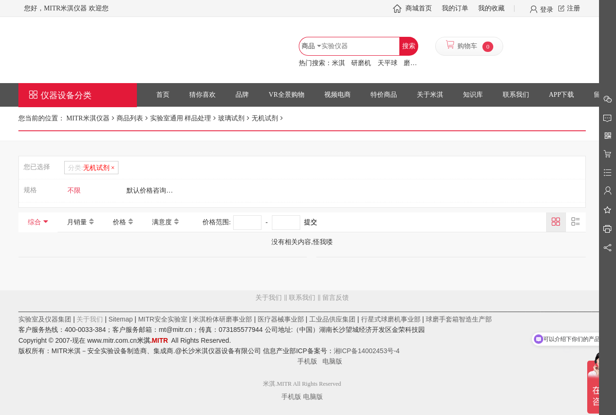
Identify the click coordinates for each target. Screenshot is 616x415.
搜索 (408, 46)
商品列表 (130, 118)
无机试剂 (265, 118)
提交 (310, 222)
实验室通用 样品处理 (180, 118)
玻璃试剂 (231, 118)
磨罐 (410, 63)
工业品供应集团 (332, 319)
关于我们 (268, 297)
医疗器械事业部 (281, 319)
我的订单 (455, 8)
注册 (573, 8)
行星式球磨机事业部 (391, 319)
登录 (546, 9)
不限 (74, 190)
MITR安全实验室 (162, 319)
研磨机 (361, 63)
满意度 (162, 222)
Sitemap (121, 319)
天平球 (387, 63)
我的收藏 (491, 8)
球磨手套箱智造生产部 (459, 319)
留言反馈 (302, 335)
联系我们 (302, 297)
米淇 (338, 63)
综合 (34, 222)
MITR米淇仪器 (87, 118)
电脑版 (332, 361)
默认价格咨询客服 (153, 190)
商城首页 (418, 8)
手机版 (310, 361)
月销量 (77, 222)
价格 (119, 222)
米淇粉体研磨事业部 (222, 319)
